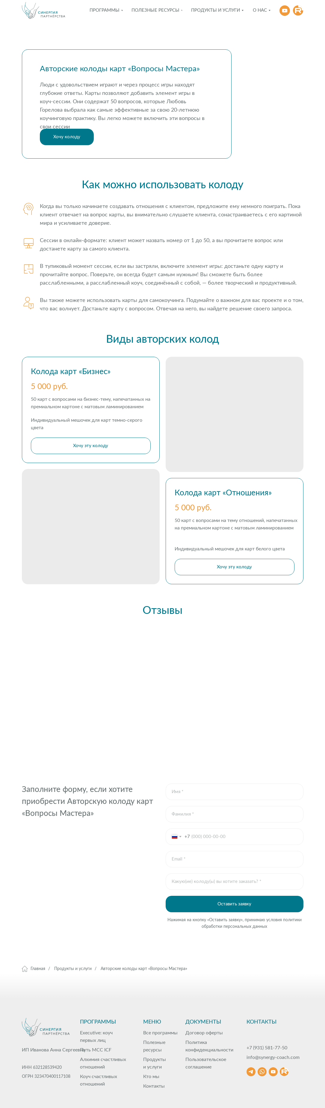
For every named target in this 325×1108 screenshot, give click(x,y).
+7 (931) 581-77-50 (267, 1047)
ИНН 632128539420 (42, 1067)
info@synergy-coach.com (273, 1057)
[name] (234, 792)
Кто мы (151, 1076)
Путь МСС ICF (95, 1050)
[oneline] (234, 814)
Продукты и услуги (73, 969)
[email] (234, 859)
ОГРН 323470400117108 (46, 1076)
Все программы (160, 1032)
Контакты (154, 1086)
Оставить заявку (234, 904)
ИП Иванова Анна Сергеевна (53, 1050)
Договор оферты (204, 1032)
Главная (33, 969)
